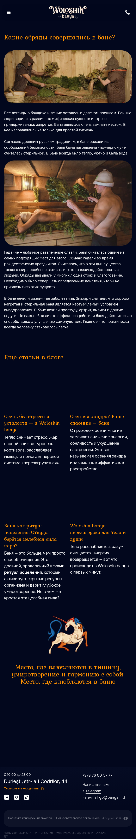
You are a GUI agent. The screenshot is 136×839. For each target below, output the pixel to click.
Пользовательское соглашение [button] (78, 818)
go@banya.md (112, 797)
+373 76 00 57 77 (97, 775)
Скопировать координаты (21, 788)
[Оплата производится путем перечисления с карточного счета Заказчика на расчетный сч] (115, 818)
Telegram (93, 791)
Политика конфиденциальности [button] (30, 818)
